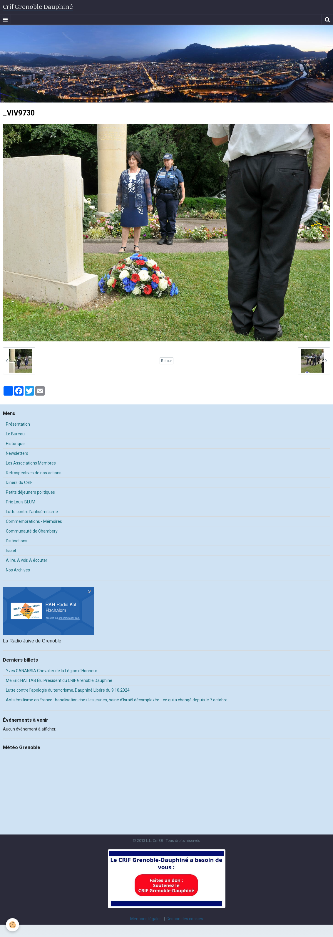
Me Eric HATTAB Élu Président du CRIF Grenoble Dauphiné (59, 680)
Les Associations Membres (31, 463)
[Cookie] (12, 924)
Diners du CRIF (19, 482)
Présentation (18, 424)
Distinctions (16, 540)
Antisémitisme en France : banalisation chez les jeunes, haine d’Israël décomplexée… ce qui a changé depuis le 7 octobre (116, 700)
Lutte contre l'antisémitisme (32, 511)
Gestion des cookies (184, 918)
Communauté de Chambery (32, 531)
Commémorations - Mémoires (34, 521)
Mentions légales (146, 918)
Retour (166, 361)
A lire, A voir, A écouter (26, 560)
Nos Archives (18, 570)
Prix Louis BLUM (20, 502)
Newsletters (17, 453)
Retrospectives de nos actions (33, 472)
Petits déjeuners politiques (30, 492)
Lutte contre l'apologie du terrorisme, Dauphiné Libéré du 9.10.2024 (68, 690)
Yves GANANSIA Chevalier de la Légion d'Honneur (51, 670)
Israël (11, 550)
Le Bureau (15, 434)
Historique (15, 443)
